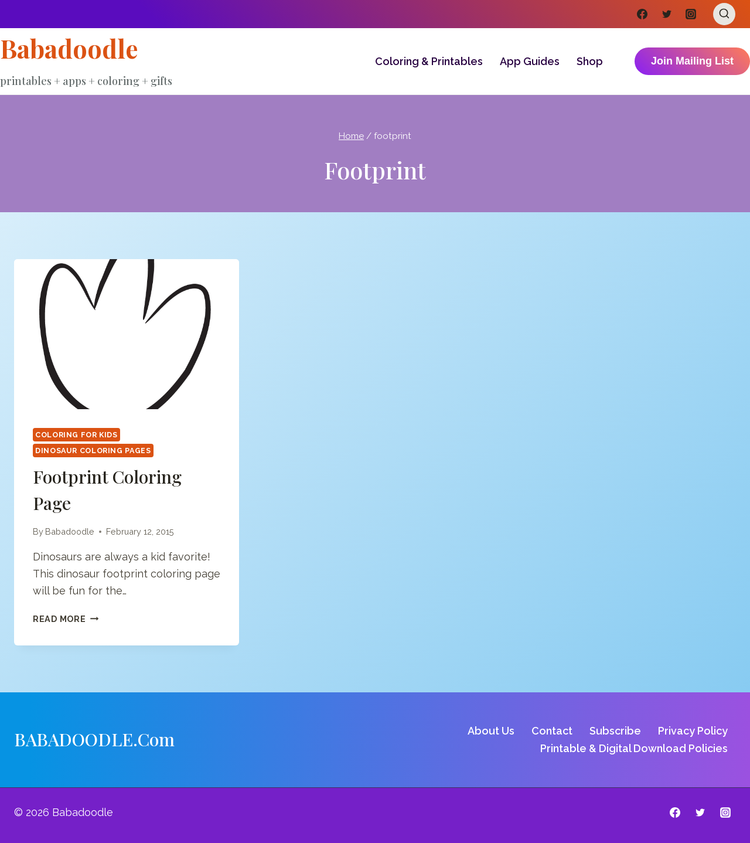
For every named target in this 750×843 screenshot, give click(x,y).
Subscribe (615, 731)
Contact (551, 731)
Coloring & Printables (429, 61)
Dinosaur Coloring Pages (93, 450)
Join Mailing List (692, 61)
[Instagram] (690, 14)
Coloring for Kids (76, 434)
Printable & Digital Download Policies (634, 748)
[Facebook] (642, 14)
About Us (491, 731)
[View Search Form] (724, 14)
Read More (65, 619)
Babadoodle (69, 531)
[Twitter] (666, 14)
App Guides (530, 61)
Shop (590, 61)
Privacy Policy (693, 731)
